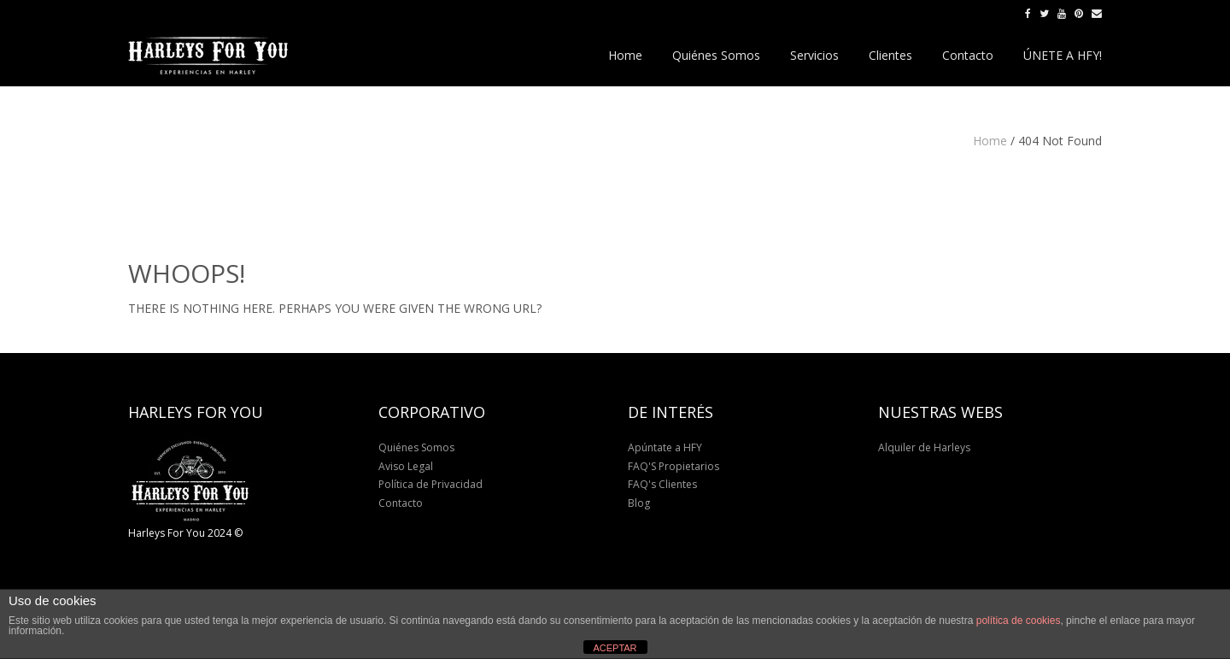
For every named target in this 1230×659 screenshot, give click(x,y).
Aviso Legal (405, 466)
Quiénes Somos (416, 447)
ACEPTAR (614, 648)
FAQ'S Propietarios (673, 466)
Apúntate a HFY (665, 447)
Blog (639, 503)
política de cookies (1018, 621)
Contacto (400, 503)
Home (990, 140)
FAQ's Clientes (662, 484)
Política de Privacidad (430, 484)
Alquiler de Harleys (924, 447)
